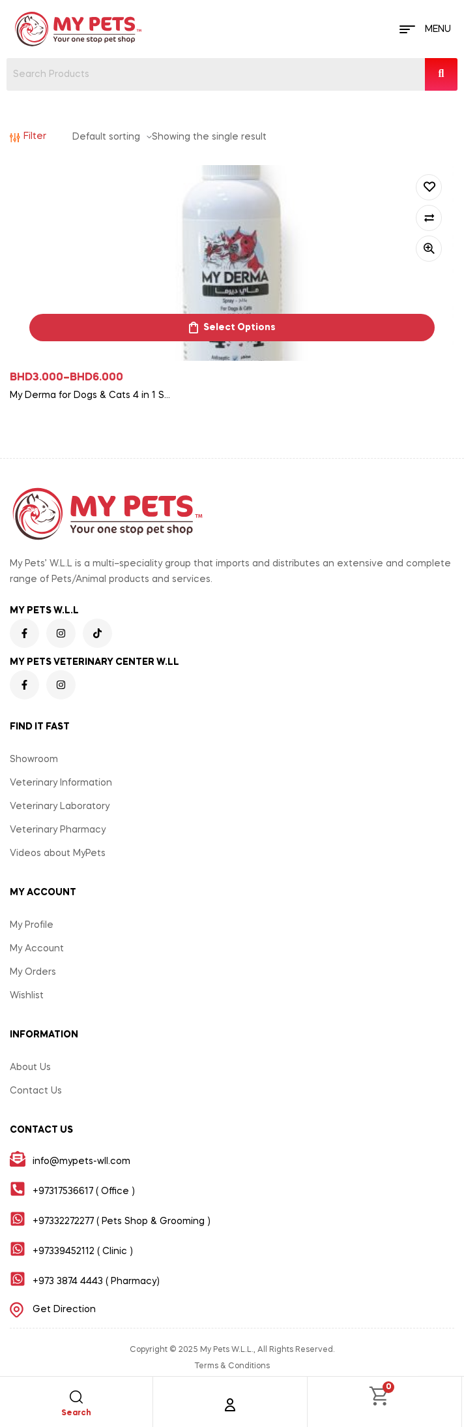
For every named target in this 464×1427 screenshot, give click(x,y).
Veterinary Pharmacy (58, 830)
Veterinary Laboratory (59, 806)
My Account (37, 948)
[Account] (230, 1404)
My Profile (31, 925)
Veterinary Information (61, 783)
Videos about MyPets (58, 853)
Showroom (34, 759)
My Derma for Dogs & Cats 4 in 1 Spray (91, 395)
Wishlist (27, 995)
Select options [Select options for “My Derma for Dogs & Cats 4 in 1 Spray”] (239, 327)
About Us (30, 1067)
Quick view (429, 249)
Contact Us (36, 1091)
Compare (429, 218)
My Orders (33, 972)
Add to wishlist (429, 187)
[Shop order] (112, 137)
